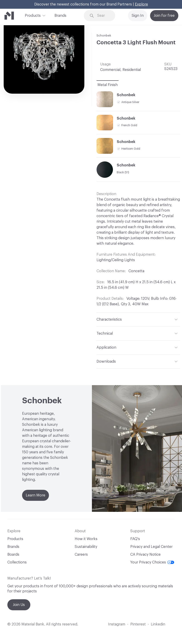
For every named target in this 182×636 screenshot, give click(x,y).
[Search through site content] (102, 15)
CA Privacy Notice (145, 554)
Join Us (19, 605)
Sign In (138, 15)
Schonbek (104, 35)
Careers (81, 554)
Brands (60, 15)
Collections (17, 562)
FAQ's (135, 539)
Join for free (164, 15)
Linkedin (158, 624)
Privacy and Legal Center (151, 547)
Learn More (35, 495)
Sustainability (86, 547)
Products (33, 15)
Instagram (116, 624)
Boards (13, 554)
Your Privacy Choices (152, 562)
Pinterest (138, 624)
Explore (141, 4)
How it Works (86, 539)
